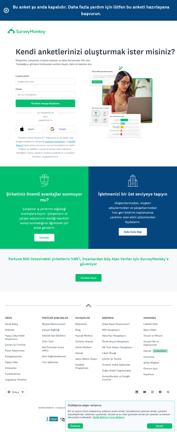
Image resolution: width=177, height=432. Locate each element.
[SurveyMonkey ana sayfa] (27, 31)
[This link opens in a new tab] (137, 392)
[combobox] (16, 392)
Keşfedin (44, 237)
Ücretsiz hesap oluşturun (45, 103)
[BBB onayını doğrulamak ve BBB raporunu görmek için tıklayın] (51, 420)
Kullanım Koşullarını (55, 141)
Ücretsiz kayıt (88, 278)
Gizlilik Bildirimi (101, 417)
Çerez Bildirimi (117, 417)
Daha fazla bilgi (133, 232)
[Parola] (45, 94)
